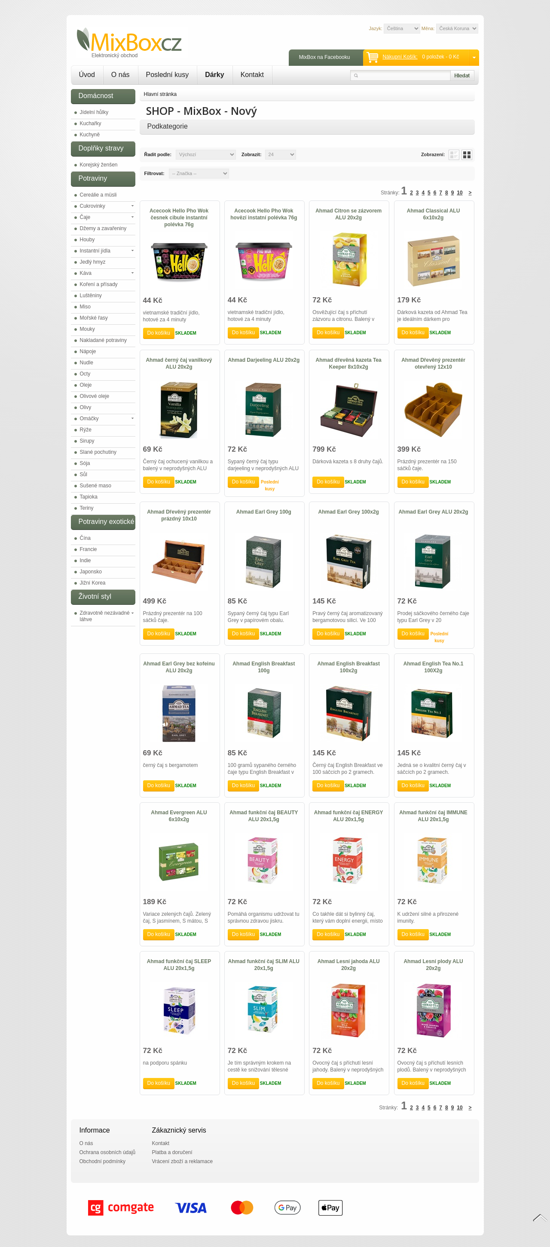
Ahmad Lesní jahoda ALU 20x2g (349, 964)
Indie (85, 560)
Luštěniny (91, 296)
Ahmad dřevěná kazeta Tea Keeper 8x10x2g (349, 363)
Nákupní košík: (399, 57)
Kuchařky (90, 123)
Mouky (87, 329)
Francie (88, 549)
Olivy (86, 407)
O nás (120, 74)
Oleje (86, 385)
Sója (85, 463)
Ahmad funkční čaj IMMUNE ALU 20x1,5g (433, 816)
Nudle (86, 363)
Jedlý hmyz (93, 262)
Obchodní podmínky (102, 1161)
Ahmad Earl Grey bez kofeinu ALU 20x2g (179, 667)
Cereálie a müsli (98, 195)
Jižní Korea (93, 583)
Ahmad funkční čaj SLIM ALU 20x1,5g (263, 964)
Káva (86, 273)
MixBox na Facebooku (324, 57)
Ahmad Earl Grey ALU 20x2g (433, 512)
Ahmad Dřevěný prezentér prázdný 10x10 (179, 515)
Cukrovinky (92, 206)
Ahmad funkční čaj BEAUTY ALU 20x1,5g (263, 816)
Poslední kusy (167, 74)
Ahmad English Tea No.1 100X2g (433, 667)
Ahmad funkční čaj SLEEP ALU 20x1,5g (179, 964)
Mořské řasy (94, 318)
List (454, 155)
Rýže (86, 430)
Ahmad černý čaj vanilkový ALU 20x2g (179, 363)
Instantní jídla (95, 251)
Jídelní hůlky (94, 112)
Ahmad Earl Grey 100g (263, 512)
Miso (85, 307)
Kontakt (252, 74)
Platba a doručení (172, 1152)
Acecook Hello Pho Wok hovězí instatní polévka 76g (263, 214)
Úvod (87, 74)
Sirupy (87, 441)
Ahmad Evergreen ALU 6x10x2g (179, 816)
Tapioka (89, 497)
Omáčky (89, 419)
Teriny (87, 508)
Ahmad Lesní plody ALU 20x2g (433, 964)
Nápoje (88, 351)
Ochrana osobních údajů (107, 1152)
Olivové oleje (95, 396)
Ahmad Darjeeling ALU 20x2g (263, 360)
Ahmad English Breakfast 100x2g (349, 667)
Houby (87, 240)
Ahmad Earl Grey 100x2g (348, 512)
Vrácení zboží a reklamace (182, 1161)
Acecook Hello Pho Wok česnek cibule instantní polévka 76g (179, 218)
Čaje (85, 217)
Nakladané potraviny (103, 340)
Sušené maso (95, 486)
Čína (85, 538)
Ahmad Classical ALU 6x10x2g (433, 214)
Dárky (214, 74)
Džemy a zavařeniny (103, 228)
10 (459, 193)
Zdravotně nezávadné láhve (105, 616)
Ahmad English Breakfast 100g (263, 667)
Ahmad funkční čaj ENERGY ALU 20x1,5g (348, 816)
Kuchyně (90, 135)
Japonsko (91, 572)
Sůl (83, 474)
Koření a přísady (99, 284)
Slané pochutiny (98, 452)
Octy (85, 374)
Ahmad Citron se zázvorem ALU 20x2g (348, 214)
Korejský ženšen (99, 165)
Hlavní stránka (160, 94)
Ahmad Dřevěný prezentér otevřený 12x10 (433, 363)
